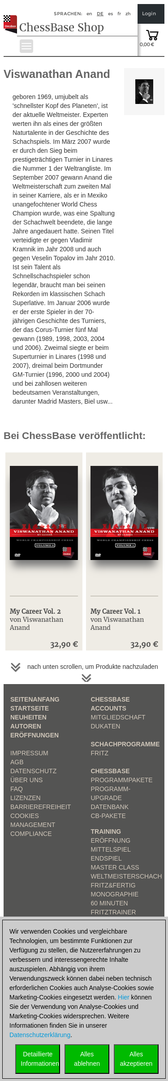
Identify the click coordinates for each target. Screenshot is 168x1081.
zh (128, 14)
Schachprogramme (125, 744)
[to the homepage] (13, 17)
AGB (17, 762)
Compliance (31, 833)
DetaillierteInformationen (40, 1059)
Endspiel (106, 858)
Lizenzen (25, 797)
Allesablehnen (87, 1059)
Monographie (115, 894)
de (100, 14)
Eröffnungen (34, 735)
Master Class (115, 867)
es (110, 14)
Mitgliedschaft (118, 717)
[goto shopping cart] (152, 34)
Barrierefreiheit (40, 806)
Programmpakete (122, 780)
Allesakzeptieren (136, 1059)
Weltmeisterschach (126, 876)
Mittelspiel (111, 849)
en (89, 14)
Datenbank (110, 806)
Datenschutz (33, 771)
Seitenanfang (35, 699)
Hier (123, 997)
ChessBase (110, 771)
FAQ (16, 788)
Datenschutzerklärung (39, 1034)
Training (106, 831)
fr (119, 14)
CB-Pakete (108, 815)
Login (149, 14)
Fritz (100, 753)
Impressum (29, 753)
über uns (26, 780)
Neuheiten (28, 717)
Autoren (25, 726)
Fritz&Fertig (113, 885)
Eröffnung (111, 840)
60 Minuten (109, 903)
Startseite (29, 708)
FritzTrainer (113, 912)
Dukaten (106, 726)
